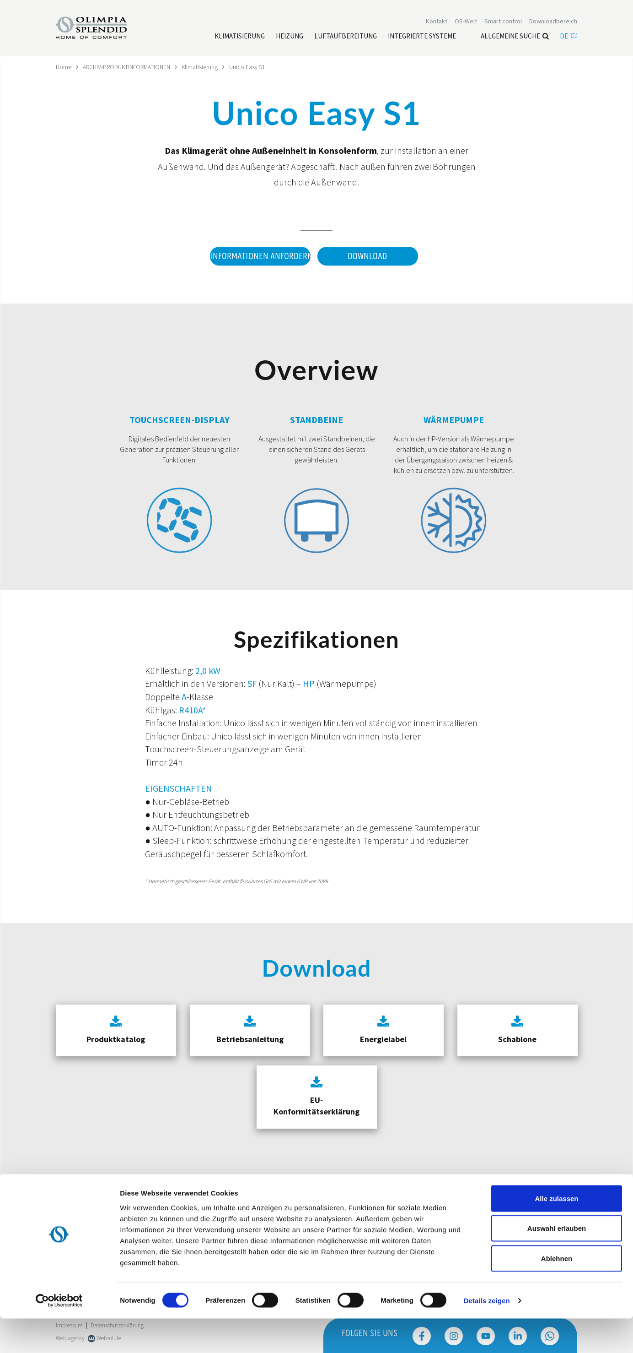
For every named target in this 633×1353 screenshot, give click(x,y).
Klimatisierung (204, 67)
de (568, 37)
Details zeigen (486, 1335)
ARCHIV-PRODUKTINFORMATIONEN (129, 67)
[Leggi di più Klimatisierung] (240, 37)
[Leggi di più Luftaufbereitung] (345, 37)
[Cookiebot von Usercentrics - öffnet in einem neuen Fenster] (59, 1335)
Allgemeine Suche (515, 37)
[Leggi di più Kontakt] (436, 22)
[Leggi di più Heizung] (289, 37)
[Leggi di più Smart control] (503, 22)
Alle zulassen (556, 1233)
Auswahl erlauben (556, 1263)
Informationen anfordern (259, 256)
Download (367, 256)
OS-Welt (466, 22)
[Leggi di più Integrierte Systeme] (422, 37)
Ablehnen (556, 1293)
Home (64, 67)
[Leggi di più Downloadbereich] (553, 22)
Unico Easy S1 (252, 67)
